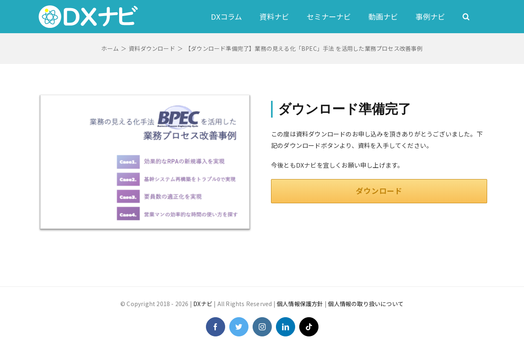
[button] (466, 16)
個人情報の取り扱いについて (366, 304)
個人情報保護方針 (300, 304)
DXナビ (202, 304)
